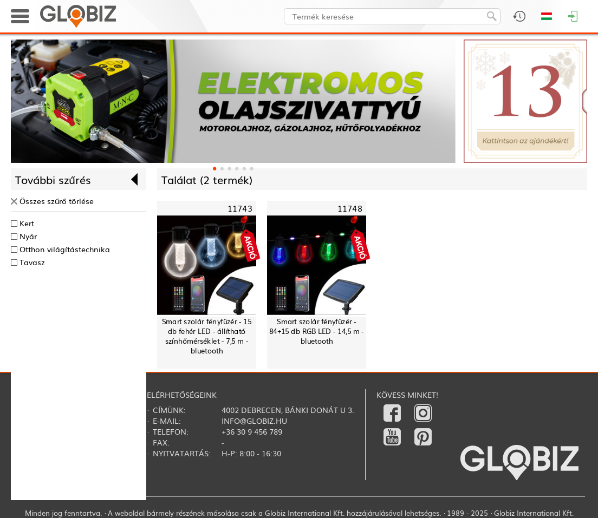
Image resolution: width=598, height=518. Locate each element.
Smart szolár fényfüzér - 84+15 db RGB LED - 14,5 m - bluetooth (316, 331)
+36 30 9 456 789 (252, 431)
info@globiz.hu (254, 420)
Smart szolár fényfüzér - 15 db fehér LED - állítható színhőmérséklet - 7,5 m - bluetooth (206, 336)
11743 (239, 208)
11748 (349, 208)
